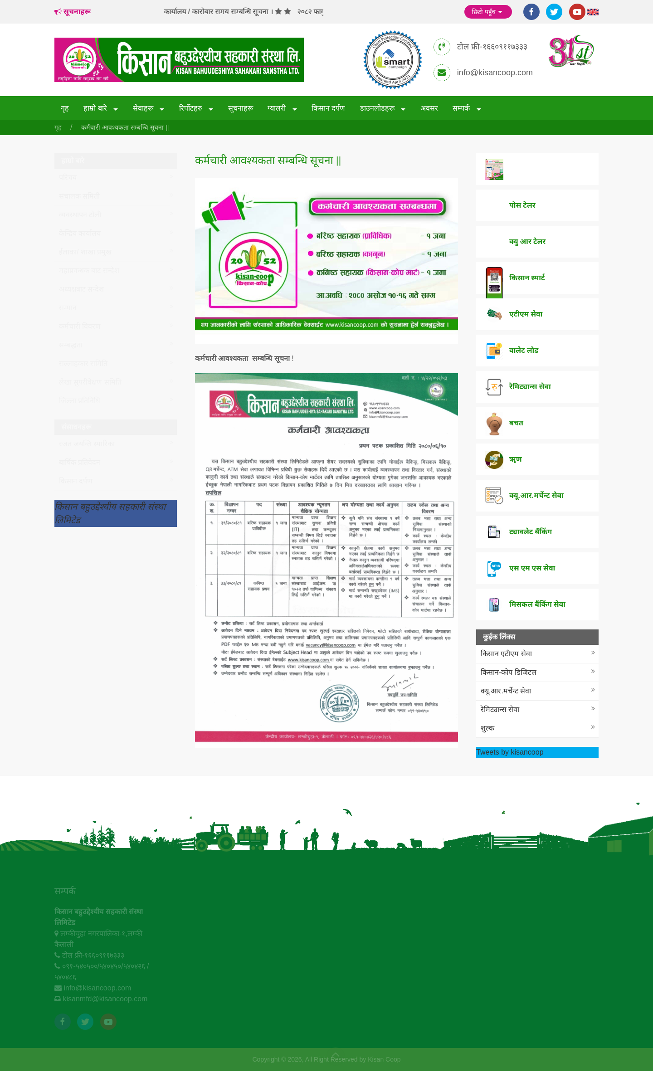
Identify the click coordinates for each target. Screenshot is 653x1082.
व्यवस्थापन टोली (80, 215)
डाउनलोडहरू (378, 108)
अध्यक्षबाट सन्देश (81, 289)
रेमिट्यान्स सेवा (500, 709)
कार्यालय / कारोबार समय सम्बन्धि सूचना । (230, 11)
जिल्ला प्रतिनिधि (79, 401)
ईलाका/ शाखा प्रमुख (85, 252)
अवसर (429, 108)
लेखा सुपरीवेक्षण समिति (90, 382)
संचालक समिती (79, 196)
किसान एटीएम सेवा (506, 654)
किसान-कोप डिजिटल (508, 672)
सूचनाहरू (240, 108)
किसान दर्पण (328, 108)
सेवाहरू (144, 108)
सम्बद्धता (71, 345)
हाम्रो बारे (96, 108)
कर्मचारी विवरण (80, 326)
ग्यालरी (278, 108)
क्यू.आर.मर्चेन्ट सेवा (506, 691)
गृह (65, 108)
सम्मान (68, 308)
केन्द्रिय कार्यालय (80, 233)
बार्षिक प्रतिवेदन (79, 462)
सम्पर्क (462, 108)
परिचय (68, 177)
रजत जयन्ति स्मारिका (87, 444)
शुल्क (487, 728)
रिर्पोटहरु (191, 108)
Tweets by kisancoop (510, 752)
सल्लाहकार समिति (83, 363)
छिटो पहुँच (488, 12)
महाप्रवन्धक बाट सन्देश (89, 270)
